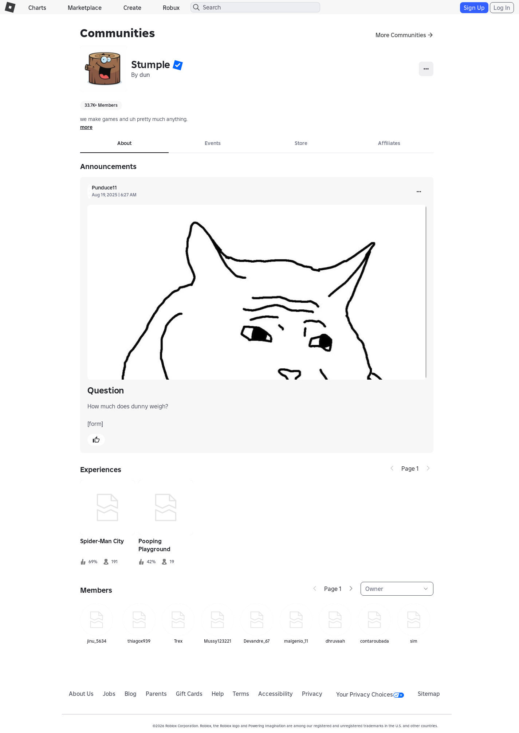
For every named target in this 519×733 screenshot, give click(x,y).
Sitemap (429, 693)
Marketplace (85, 7)
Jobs (109, 693)
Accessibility (275, 693)
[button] (178, 65)
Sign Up (474, 7)
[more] (419, 191)
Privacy (312, 693)
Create (132, 7)
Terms (241, 693)
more (86, 127)
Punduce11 (104, 187)
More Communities (401, 35)
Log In (502, 7)
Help (218, 693)
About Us (81, 693)
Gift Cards (189, 693)
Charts (37, 7)
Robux (171, 7)
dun (144, 74)
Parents (156, 693)
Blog (131, 693)
